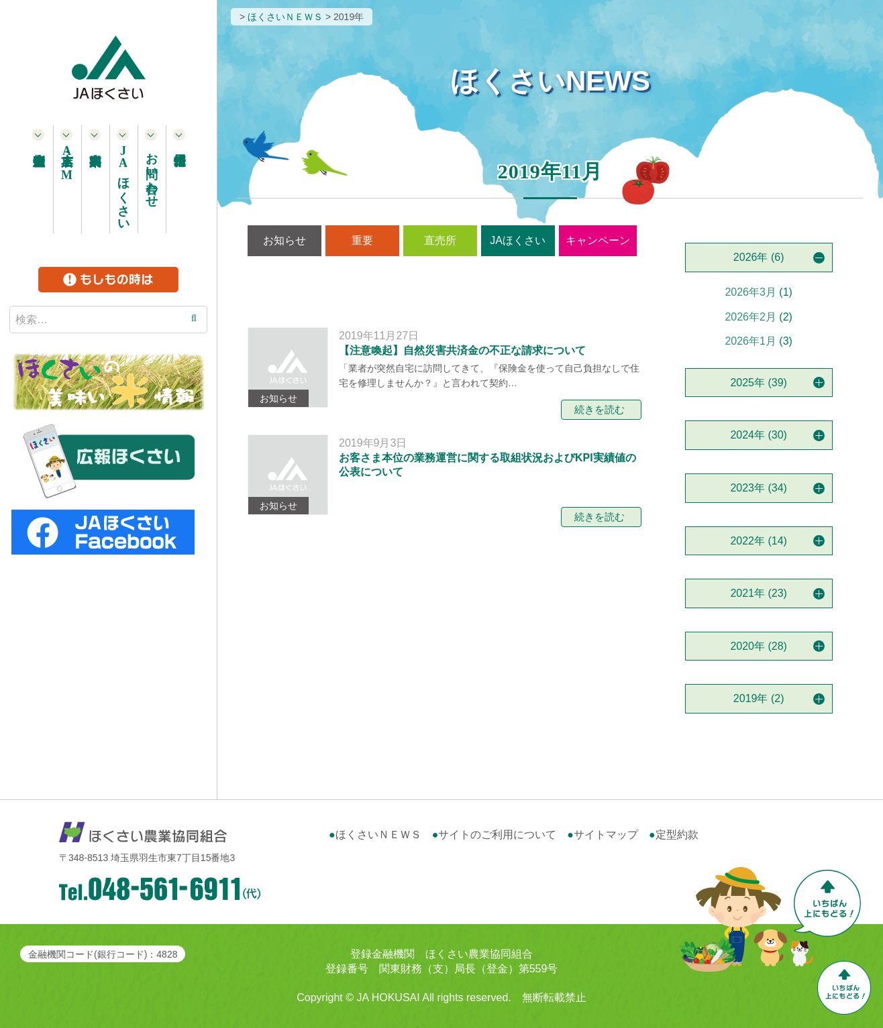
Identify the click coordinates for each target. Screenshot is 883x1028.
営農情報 (442, 283)
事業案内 (95, 179)
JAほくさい (518, 240)
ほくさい (123, 185)
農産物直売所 (39, 179)
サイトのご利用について (497, 834)
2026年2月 (750, 317)
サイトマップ (606, 834)
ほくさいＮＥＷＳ (378, 834)
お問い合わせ (151, 173)
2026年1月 (750, 341)
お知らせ (284, 240)
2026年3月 (750, 292)
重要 (362, 240)
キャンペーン (598, 240)
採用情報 (179, 179)
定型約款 (677, 834)
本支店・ (67, 163)
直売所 (440, 240)
